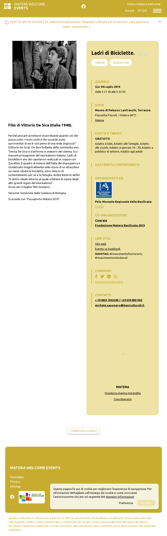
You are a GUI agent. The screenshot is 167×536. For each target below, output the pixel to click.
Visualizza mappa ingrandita (123, 393)
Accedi (129, 10)
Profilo (99, 206)
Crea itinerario (123, 399)
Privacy (15, 481)
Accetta (146, 502)
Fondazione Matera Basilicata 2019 (120, 225)
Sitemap (15, 486)
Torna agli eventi (83, 430)
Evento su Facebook (107, 248)
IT (139, 10)
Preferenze (126, 502)
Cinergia (101, 220)
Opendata (16, 477)
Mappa (99, 120)
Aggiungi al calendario (109, 281)
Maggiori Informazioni (120, 496)
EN (145, 10)
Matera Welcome (29, 6)
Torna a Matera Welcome (143, 4)
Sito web (100, 243)
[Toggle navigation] (157, 10)
